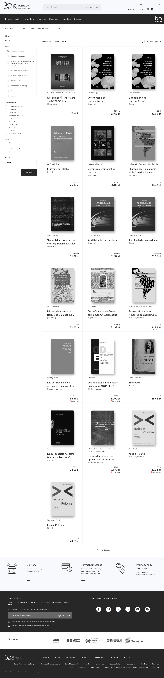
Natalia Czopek (93, 93)
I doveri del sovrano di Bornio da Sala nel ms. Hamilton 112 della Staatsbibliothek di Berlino (62, 316)
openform (155, 672)
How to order (100, 664)
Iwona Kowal (100, 451)
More (47, 610)
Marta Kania (147, 306)
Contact (77, 19)
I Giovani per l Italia (58, 169)
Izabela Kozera (52, 235)
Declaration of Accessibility (24, 664)
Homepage (9, 28)
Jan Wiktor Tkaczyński (55, 93)
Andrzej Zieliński (53, 378)
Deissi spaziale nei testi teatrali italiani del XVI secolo (60, 457)
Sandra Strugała (53, 306)
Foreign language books (40, 28)
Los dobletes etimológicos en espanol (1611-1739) (103, 384)
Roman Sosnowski (54, 449)
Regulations (130, 664)
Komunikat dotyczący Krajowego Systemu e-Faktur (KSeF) (126, 667)
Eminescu (134, 382)
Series (71, 667)
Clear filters (29, 172)
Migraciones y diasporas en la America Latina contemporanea (142, 172)
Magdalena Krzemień (95, 164)
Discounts (54, 19)
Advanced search (92, 7)
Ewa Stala (91, 378)
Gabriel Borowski (94, 235)
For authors (29, 19)
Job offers (66, 19)
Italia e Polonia (137, 454)
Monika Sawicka (152, 164)
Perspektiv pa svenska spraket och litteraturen (101, 457)
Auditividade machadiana (102, 240)
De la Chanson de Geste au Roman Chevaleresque (102, 313)
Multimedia (95, 667)
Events (8, 19)
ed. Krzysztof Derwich (137, 164)
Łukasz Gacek (70, 93)
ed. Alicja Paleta (53, 164)
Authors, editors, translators (49, 664)
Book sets (82, 667)
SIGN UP (131, 9)
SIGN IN (140, 9)
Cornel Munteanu (135, 378)
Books (17, 19)
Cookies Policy (115, 664)
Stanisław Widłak (135, 449)
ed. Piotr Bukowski (95, 449)
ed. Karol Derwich (135, 306)
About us (41, 19)
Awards (87, 664)
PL (141, 5)
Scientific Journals (71, 664)
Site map (155, 664)
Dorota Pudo (92, 306)
